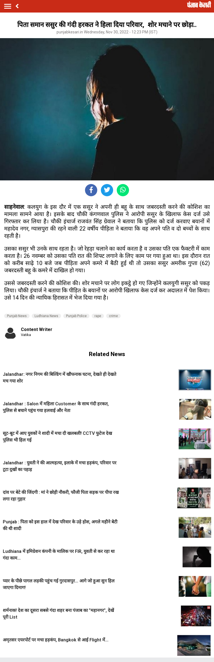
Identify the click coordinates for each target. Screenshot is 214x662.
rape (97, 316)
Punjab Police (76, 316)
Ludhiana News (46, 316)
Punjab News (17, 316)
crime (113, 316)
